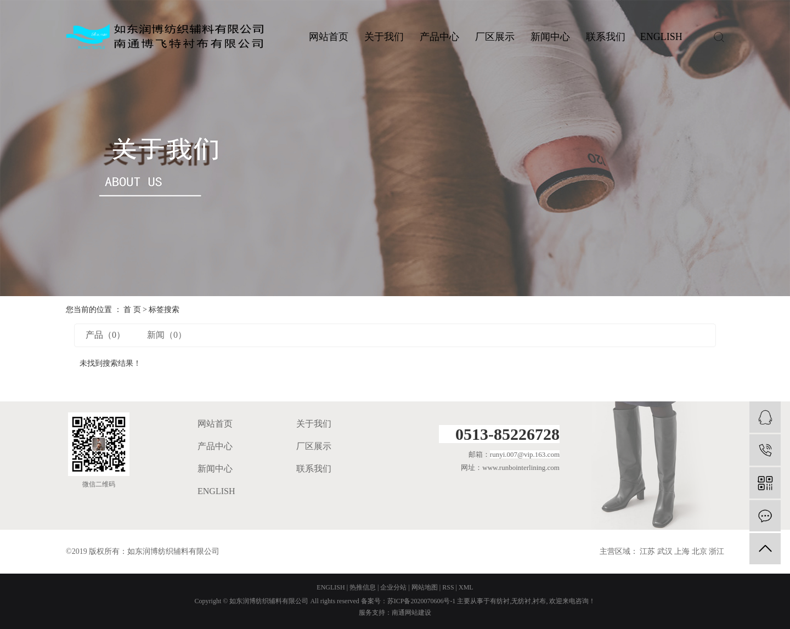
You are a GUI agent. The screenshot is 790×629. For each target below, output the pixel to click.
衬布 (539, 601)
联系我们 (605, 36)
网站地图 (424, 587)
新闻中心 (550, 36)
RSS (448, 587)
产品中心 (439, 36)
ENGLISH (661, 36)
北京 (699, 551)
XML (466, 587)
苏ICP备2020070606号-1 (421, 601)
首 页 (132, 309)
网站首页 (328, 36)
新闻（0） (167, 334)
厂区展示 (495, 36)
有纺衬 (500, 601)
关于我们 (384, 36)
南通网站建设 (411, 612)
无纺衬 (521, 601)
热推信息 (362, 587)
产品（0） (105, 334)
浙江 (716, 551)
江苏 (647, 551)
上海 (682, 551)
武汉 (665, 551)
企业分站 (393, 587)
